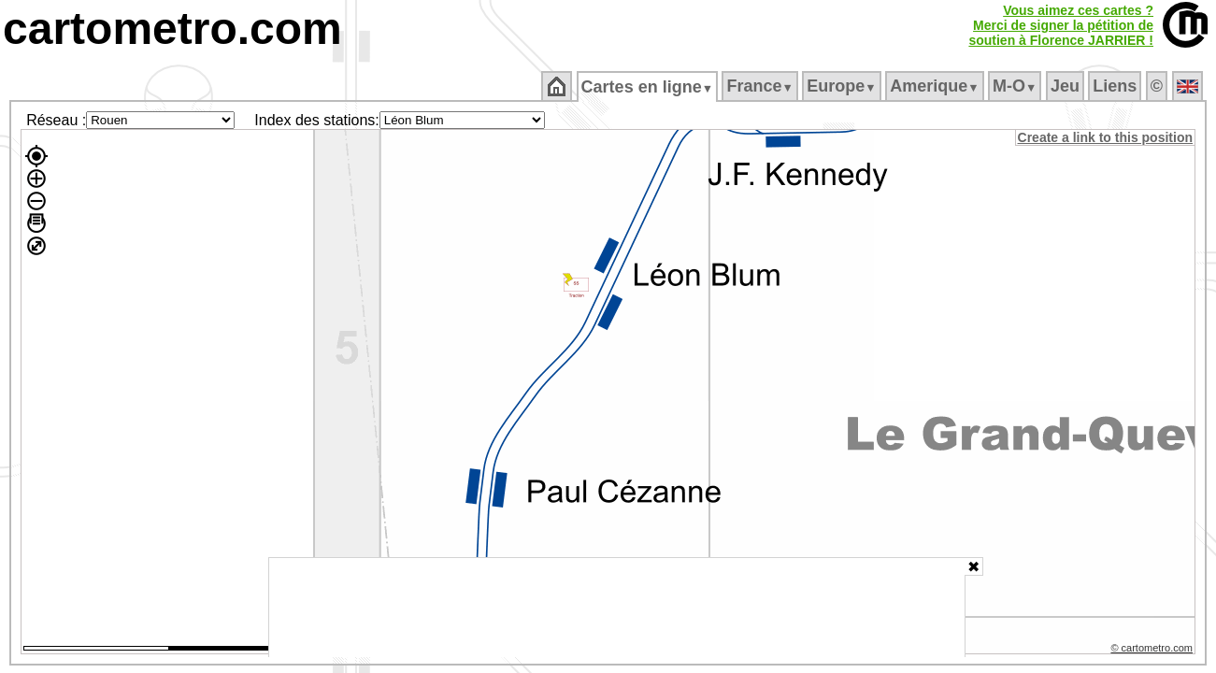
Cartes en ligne (648, 87)
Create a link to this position (1106, 137)
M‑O (1016, 86)
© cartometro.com (1153, 650)
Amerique (936, 86)
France (761, 86)
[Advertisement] (617, 608)
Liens (1116, 86)
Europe (843, 86)
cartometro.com (172, 28)
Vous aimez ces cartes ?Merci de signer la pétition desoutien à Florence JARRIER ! (1060, 25)
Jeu (1065, 86)
